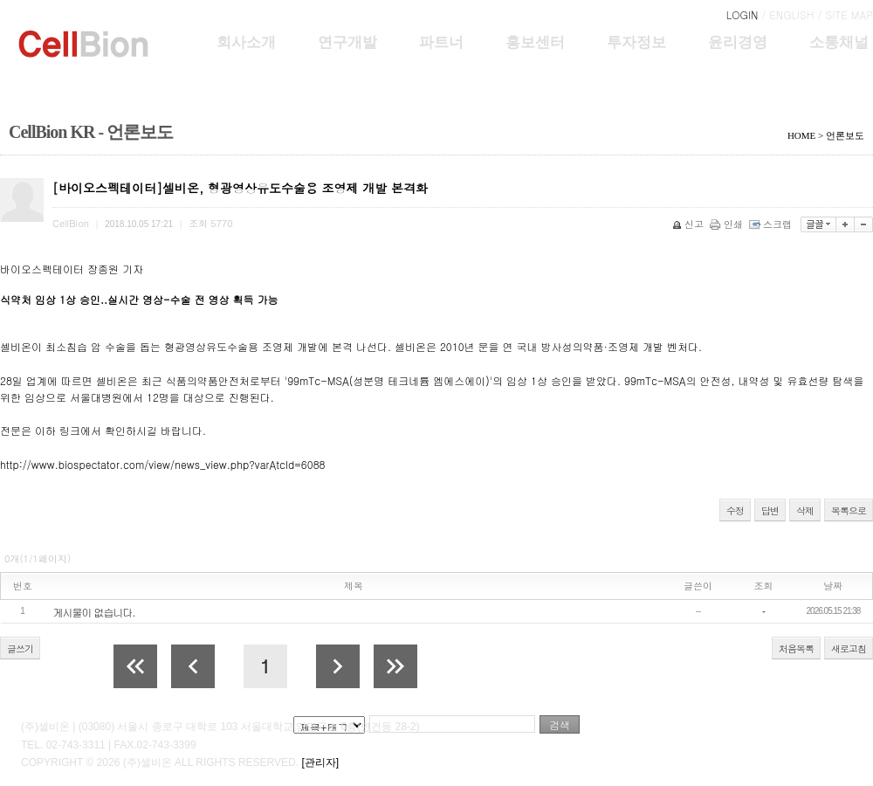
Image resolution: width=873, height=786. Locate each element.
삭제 (805, 510)
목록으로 (848, 510)
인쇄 (727, 224)
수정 (735, 510)
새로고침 (848, 648)
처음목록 (796, 648)
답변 (770, 510)
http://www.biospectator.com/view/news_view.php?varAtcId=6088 (162, 464)
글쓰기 (20, 648)
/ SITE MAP (845, 14)
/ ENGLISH (787, 14)
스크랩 (772, 224)
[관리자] (320, 762)
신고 (689, 224)
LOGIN (742, 14)
